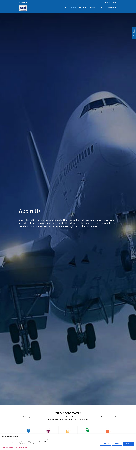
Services (82, 7)
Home (65, 7)
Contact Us (111, 7)
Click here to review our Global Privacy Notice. (14, 447)
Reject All (117, 443)
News (101, 7)
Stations (93, 7)
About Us (73, 7)
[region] (68, 442)
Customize (106, 443)
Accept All (128, 443)
